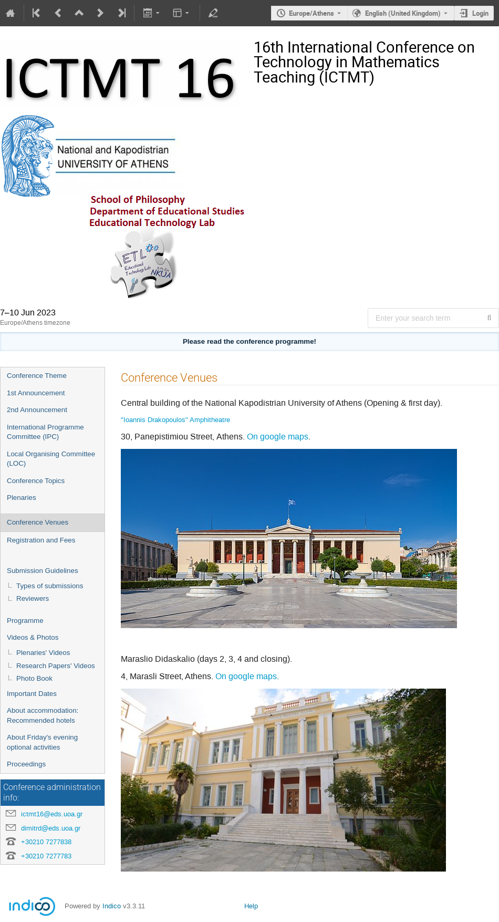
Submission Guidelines (42, 571)
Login (480, 13)
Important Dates (32, 694)
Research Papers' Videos (55, 666)
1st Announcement (36, 393)
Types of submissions (49, 586)
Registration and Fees (41, 540)
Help (251, 905)
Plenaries (21, 497)
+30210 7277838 (46, 841)
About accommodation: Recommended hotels (42, 715)
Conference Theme (37, 376)
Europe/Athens (311, 13)
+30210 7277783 (46, 856)
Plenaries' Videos (43, 653)
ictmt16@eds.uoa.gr (51, 814)
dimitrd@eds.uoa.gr (50, 828)
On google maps (277, 436)
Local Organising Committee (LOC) (51, 459)
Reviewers (32, 598)
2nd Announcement (37, 410)
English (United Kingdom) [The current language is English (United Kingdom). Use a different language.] (403, 13)
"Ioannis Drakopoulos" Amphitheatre (175, 419)
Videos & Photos (32, 637)
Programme (25, 620)
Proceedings (26, 764)
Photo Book (34, 678)
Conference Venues (37, 522)
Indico (111, 905)
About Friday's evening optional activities (42, 742)
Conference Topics (36, 481)
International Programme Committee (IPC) (45, 432)
